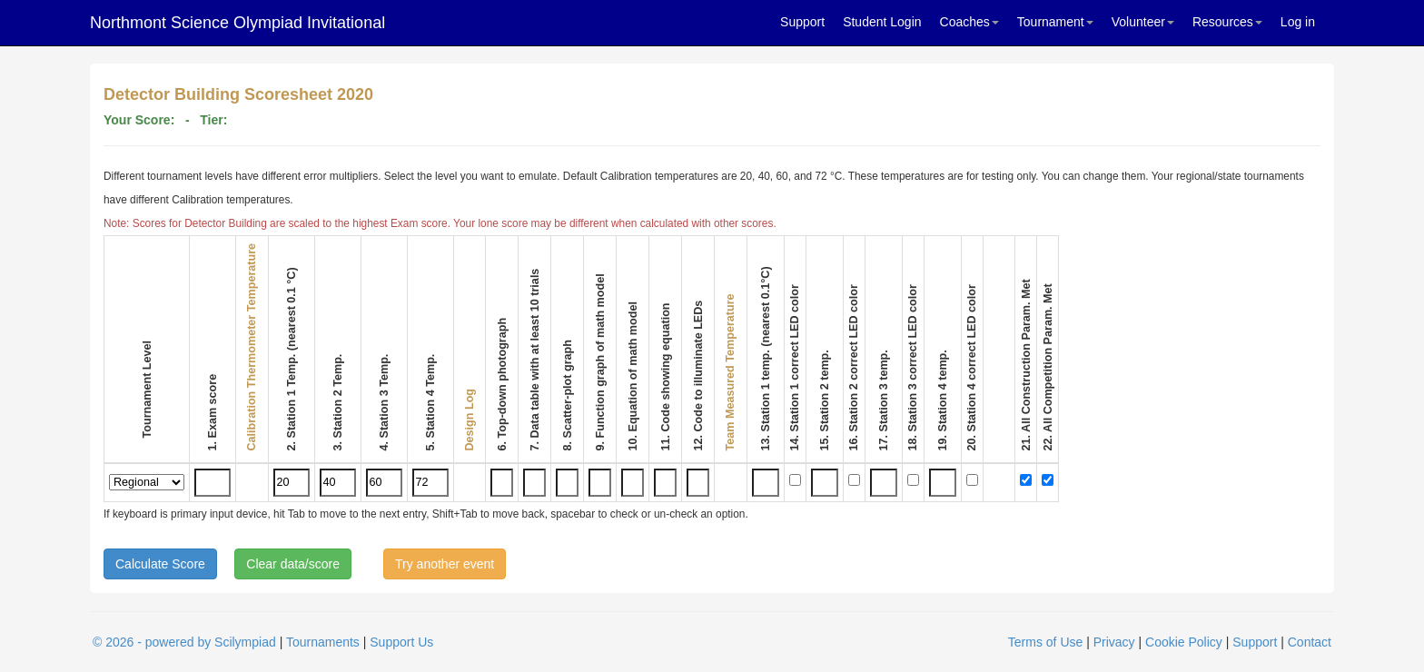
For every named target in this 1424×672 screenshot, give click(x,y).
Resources (1227, 22)
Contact (1309, 642)
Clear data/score (293, 564)
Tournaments (323, 642)
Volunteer (1143, 22)
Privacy (1114, 642)
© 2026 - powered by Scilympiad (184, 642)
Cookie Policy (1183, 642)
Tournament (1055, 22)
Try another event (444, 564)
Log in (1298, 22)
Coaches (969, 22)
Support (802, 22)
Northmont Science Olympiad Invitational (237, 23)
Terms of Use (1045, 642)
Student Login (882, 22)
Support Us (401, 642)
